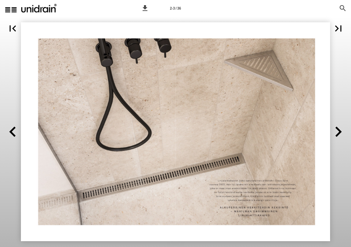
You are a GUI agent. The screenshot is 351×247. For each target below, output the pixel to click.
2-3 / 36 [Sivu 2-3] (175, 8)
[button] (145, 8)
